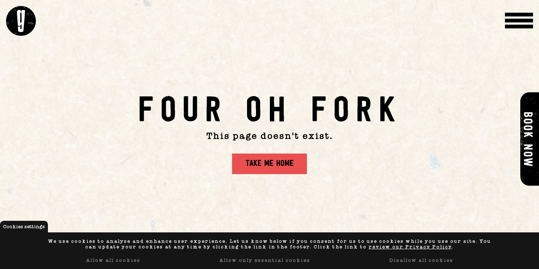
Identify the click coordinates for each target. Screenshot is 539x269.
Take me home (269, 164)
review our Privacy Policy (410, 247)
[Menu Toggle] (519, 21)
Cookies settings (24, 226)
